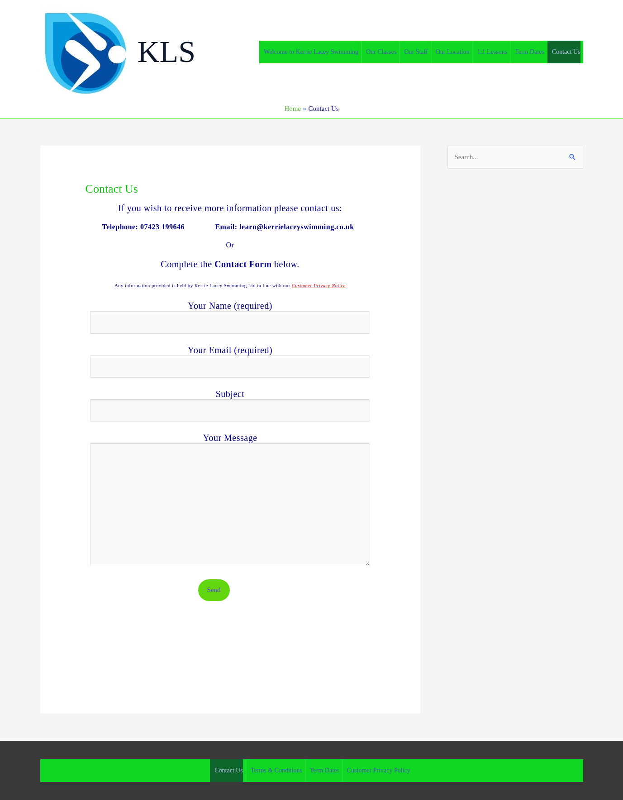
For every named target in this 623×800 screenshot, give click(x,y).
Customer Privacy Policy (378, 770)
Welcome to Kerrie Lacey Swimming (311, 51)
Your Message (230, 500)
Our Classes (381, 51)
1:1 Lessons (492, 51)
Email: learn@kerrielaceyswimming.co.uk (285, 227)
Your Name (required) (230, 317)
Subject (230, 405)
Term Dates (529, 51)
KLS (166, 51)
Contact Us (566, 51)
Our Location (453, 51)
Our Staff (416, 51)
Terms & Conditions (276, 770)
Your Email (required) (230, 361)
